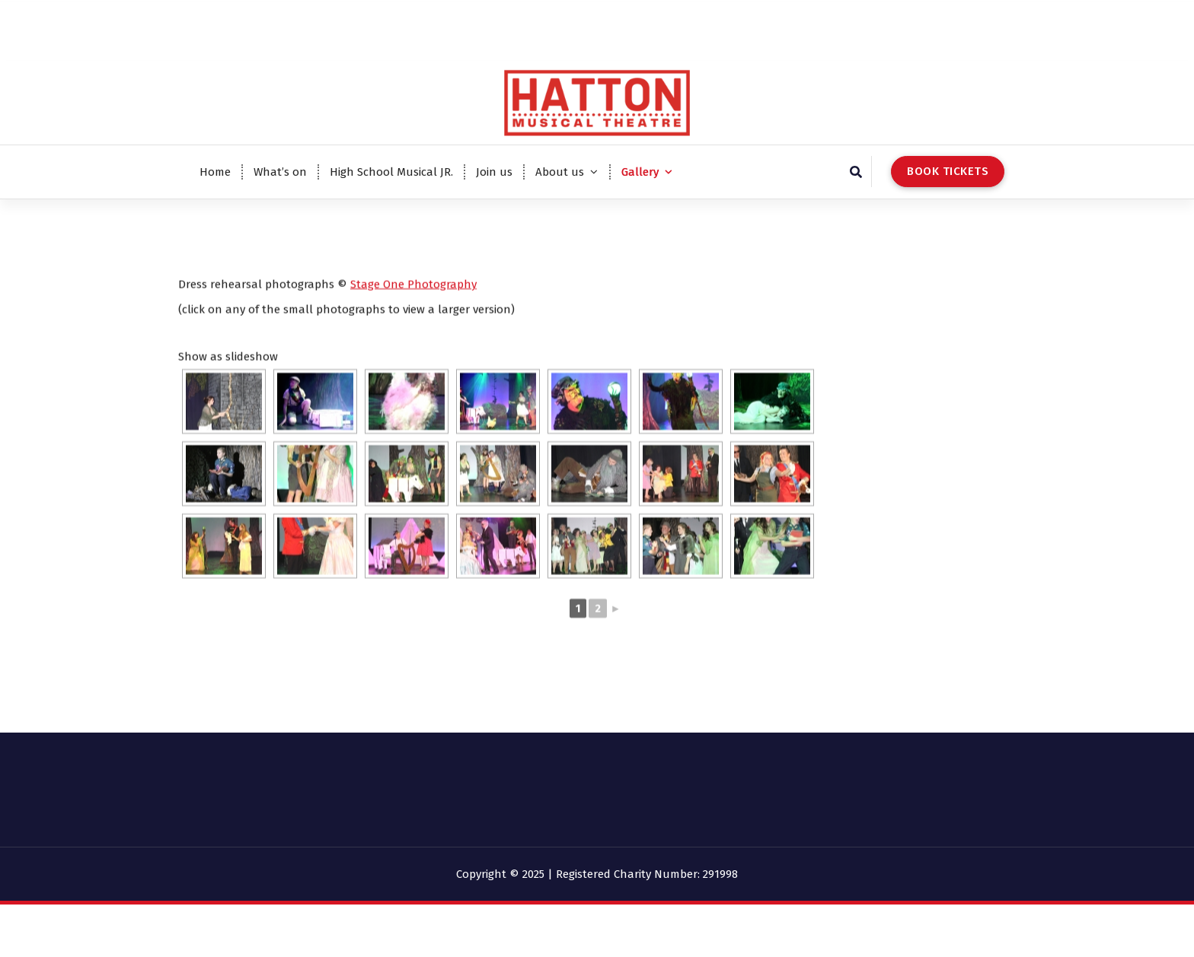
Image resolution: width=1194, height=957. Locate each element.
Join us (494, 172)
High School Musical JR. (391, 172)
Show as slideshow (228, 395)
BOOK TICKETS (947, 171)
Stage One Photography (413, 323)
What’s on (280, 172)
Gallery (640, 172)
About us (559, 172)
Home (215, 172)
